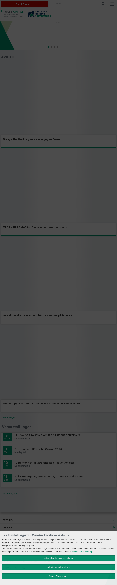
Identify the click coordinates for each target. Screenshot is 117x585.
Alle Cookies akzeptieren (58, 567)
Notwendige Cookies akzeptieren (58, 558)
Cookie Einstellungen (58, 576)
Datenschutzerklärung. (82, 552)
